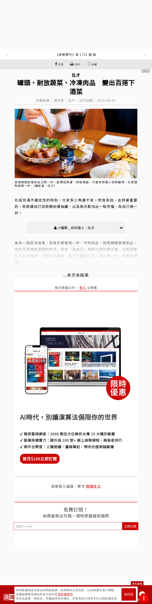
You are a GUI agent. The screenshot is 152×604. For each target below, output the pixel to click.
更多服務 (137, 583)
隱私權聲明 (65, 594)
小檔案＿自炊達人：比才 (88, 227)
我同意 (129, 594)
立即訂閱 (130, 526)
